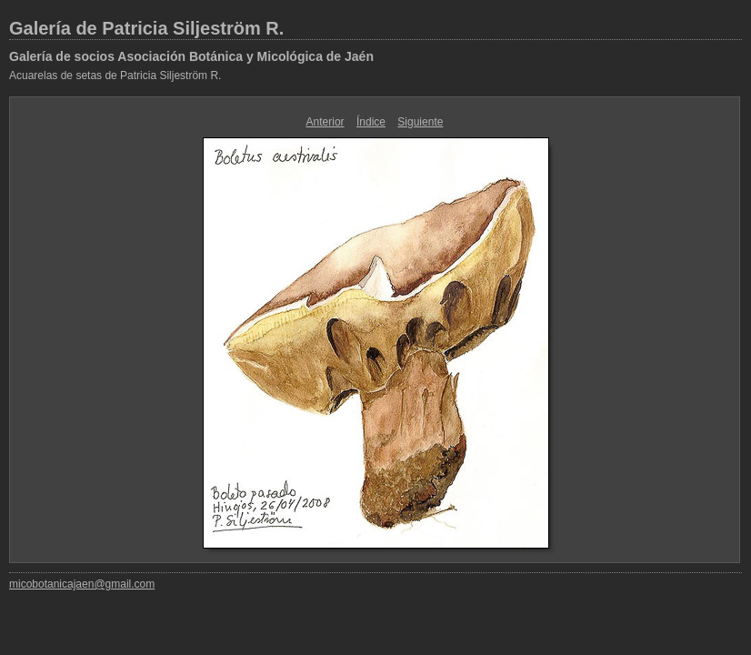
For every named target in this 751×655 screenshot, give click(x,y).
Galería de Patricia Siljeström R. (146, 28)
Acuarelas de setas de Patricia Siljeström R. (115, 75)
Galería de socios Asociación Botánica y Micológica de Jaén (191, 56)
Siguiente (420, 122)
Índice (371, 122)
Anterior (325, 122)
